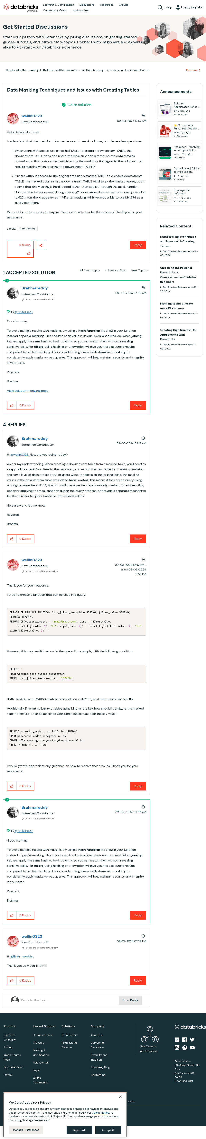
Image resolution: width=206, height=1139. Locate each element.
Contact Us (98, 1075)
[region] (65, 1114)
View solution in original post (27, 391)
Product (9, 1026)
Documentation (43, 1035)
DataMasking (27, 228)
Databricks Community (21, 8)
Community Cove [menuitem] (54, 10)
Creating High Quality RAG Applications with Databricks (178, 334)
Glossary (38, 1042)
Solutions (68, 1026)
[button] (28, 253)
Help (168, 7)
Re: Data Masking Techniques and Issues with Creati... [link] (116, 70)
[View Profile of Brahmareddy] (35, 288)
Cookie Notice (100, 1112)
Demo (8, 1075)
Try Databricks (13, 1067)
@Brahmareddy (21, 956)
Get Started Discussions (60, 70)
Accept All (108, 1130)
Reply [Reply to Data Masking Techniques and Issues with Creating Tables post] (138, 245)
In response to (39, 299)
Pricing (8, 1047)
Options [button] (192, 70)
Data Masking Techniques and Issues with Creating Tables (178, 241)
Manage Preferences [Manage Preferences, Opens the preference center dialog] (26, 1130)
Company (97, 1026)
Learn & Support (44, 1026)
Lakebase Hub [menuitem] (80, 10)
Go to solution (79, 104)
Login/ (192, 7)
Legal (36, 1070)
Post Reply (130, 1000)
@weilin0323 (23, 312)
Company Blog (100, 1067)
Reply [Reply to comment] (138, 405)
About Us (97, 1035)
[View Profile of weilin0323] (32, 116)
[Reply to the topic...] (70, 1000)
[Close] (120, 1096)
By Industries (70, 1035)
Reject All (79, 1130)
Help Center (40, 1062)
